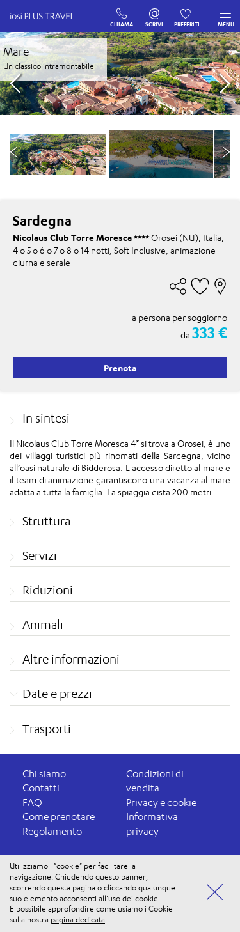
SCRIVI (154, 10)
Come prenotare (58, 817)
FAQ (32, 802)
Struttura (46, 521)
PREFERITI (187, 10)
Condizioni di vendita (155, 781)
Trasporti (46, 728)
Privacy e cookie (161, 802)
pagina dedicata (78, 919)
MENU (226, 14)
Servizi (39, 555)
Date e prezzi (57, 693)
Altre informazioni (71, 659)
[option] (161, 154)
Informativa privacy (152, 824)
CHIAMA (121, 10)
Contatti (41, 788)
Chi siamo (44, 774)
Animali (42, 624)
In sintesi (46, 418)
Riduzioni (47, 590)
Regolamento (52, 831)
